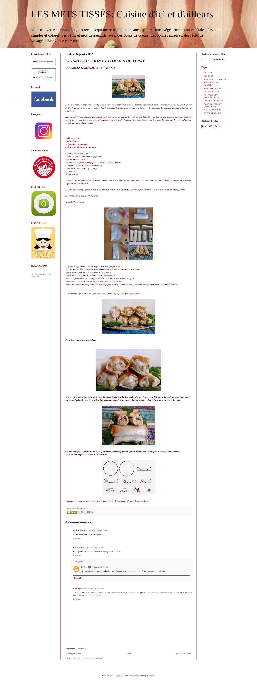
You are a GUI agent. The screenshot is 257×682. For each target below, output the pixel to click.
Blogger (151, 675)
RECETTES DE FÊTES (213, 101)
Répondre (77, 538)
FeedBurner (48, 77)
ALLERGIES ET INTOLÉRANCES (211, 96)
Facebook (111, 501)
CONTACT (208, 76)
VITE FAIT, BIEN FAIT (213, 88)
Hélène (84, 567)
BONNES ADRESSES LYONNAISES (213, 105)
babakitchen (78, 547)
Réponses (80, 561)
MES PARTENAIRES (212, 110)
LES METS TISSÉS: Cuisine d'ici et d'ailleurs (122, 14)
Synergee (134, 675)
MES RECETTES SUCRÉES (211, 84)
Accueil (128, 653)
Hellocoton (35, 276)
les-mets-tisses (44, 274)
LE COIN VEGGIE (211, 92)
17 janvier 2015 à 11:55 (94, 547)
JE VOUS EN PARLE (212, 113)
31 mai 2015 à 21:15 (96, 588)
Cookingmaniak (80, 588)
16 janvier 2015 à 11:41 (98, 530)
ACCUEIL (208, 73)
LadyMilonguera (80, 530)
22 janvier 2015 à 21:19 (101, 567)
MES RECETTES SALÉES (215, 79)
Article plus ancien (183, 653)
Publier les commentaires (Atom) (90, 658)
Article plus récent (73, 653)
